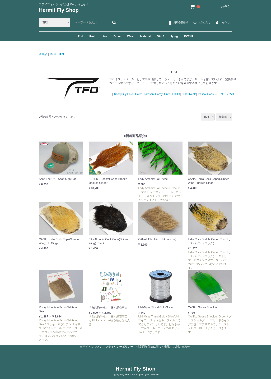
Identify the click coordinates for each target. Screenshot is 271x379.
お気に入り (201, 22)
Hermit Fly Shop (59, 10)
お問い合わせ (181, 346)
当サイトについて (91, 346)
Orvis (167, 93)
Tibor (116, 93)
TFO (61, 54)
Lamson (148, 93)
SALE (160, 36)
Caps (210, 93)
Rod (80, 36)
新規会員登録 (177, 22)
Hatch (138, 93)
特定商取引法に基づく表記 (153, 346)
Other (117, 36)
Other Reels (188, 93)
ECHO (175, 93)
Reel (92, 36)
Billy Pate (127, 93)
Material (145, 36)
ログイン (222, 22)
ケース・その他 (224, 93)
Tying (174, 36)
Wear (130, 36)
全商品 (43, 54)
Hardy (159, 93)
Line (104, 36)
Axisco (201, 93)
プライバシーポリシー (119, 346)
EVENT (188, 36)
